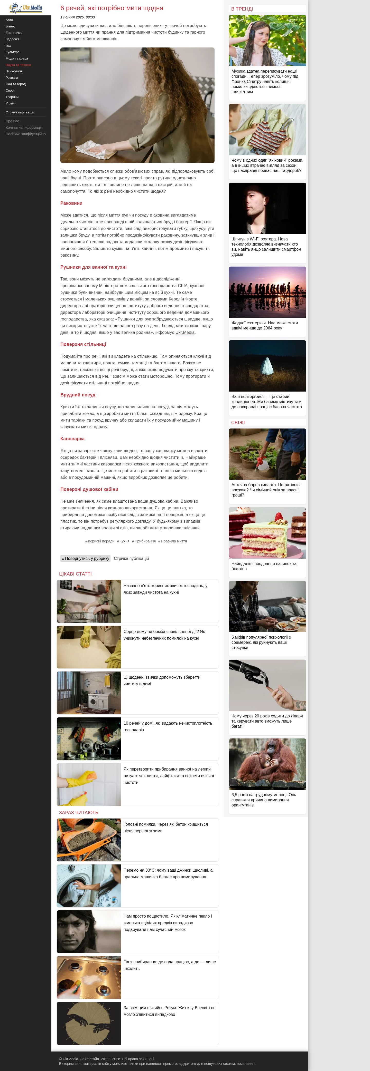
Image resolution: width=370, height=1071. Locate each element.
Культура (13, 52)
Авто (9, 20)
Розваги (12, 78)
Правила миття (174, 541)
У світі (10, 103)
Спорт (10, 90)
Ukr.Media (185, 332)
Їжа (8, 45)
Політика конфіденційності (28, 134)
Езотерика (14, 33)
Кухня (124, 541)
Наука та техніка (18, 65)
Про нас (12, 121)
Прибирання (145, 541)
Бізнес (10, 26)
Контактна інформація (24, 127)
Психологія (14, 71)
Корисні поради (101, 541)
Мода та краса (17, 58)
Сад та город (16, 84)
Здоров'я (13, 39)
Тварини (12, 97)
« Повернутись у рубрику (85, 558)
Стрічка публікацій (131, 558)
